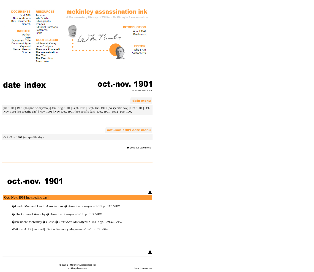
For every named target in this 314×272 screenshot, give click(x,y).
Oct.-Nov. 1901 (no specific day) (23, 137)
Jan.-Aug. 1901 (61, 108)
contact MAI (146, 268)
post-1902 (126, 111)
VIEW (116, 206)
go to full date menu (140, 147)
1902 (115, 111)
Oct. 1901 (136, 108)
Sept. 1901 (79, 108)
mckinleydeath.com (77, 268)
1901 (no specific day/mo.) (32, 108)
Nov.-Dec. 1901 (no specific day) (74, 111)
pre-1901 (8, 108)
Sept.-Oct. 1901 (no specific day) (108, 108)
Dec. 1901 (103, 111)
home (136, 268)
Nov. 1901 (46, 111)
